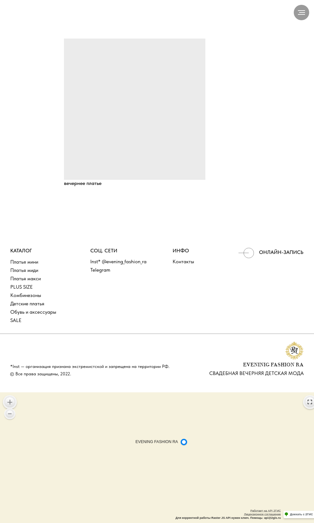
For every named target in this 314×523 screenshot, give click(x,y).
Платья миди (24, 270)
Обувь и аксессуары (33, 312)
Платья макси (25, 278)
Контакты (183, 261)
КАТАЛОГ (21, 251)
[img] (246, 253)
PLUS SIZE (21, 287)
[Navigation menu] (301, 12)
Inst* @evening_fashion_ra (118, 261)
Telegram (100, 270)
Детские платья (27, 304)
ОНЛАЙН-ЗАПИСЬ (281, 252)
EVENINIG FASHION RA (273, 365)
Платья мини (24, 262)
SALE (16, 320)
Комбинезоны (25, 295)
